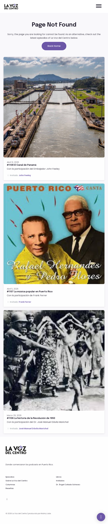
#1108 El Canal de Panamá (21, 165)
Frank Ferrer (25, 302)
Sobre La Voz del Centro (16, 480)
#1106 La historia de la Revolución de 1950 (31, 418)
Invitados (60, 480)
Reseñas (10, 488)
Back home (54, 46)
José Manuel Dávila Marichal (33, 428)
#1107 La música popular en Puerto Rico (30, 291)
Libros (58, 477)
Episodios (10, 477)
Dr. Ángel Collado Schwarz (68, 484)
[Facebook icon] (7, 499)
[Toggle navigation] (99, 6)
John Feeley (25, 175)
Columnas (10, 484)
